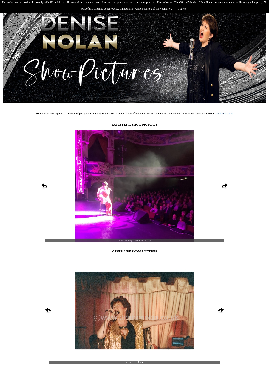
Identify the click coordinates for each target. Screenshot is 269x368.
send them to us (224, 113)
